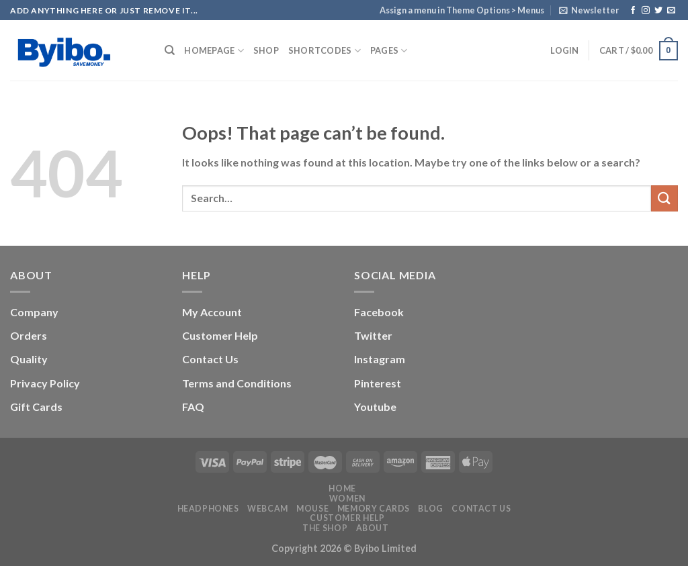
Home (342, 488)
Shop (266, 50)
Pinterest (377, 383)
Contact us (481, 509)
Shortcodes (324, 50)
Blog (430, 509)
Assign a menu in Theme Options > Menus (462, 10)
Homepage (214, 50)
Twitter (373, 335)
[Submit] (664, 198)
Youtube (375, 406)
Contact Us (210, 358)
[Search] (170, 50)
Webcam (267, 509)
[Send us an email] (671, 10)
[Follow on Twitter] (658, 10)
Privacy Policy (45, 383)
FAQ (193, 406)
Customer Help (220, 335)
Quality (29, 358)
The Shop (324, 528)
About (372, 528)
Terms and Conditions (237, 383)
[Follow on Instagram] (646, 10)
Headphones (208, 509)
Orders (28, 335)
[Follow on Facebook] (633, 10)
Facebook (379, 311)
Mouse (312, 509)
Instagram (379, 358)
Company (34, 311)
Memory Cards (373, 509)
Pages (389, 50)
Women (347, 498)
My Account (212, 311)
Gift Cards (36, 406)
